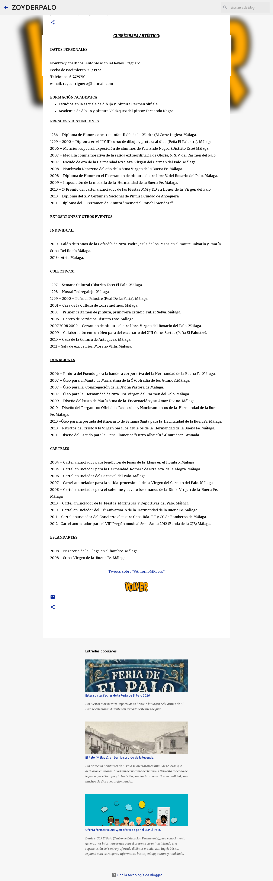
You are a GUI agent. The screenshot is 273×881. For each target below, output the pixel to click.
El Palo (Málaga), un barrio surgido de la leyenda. (119, 757)
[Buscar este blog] (247, 7)
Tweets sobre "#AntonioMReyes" (136, 571)
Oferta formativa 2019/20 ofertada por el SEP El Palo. (123, 830)
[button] (52, 23)
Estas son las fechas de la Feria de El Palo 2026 (117, 695)
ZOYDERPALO (34, 7)
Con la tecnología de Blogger (136, 875)
